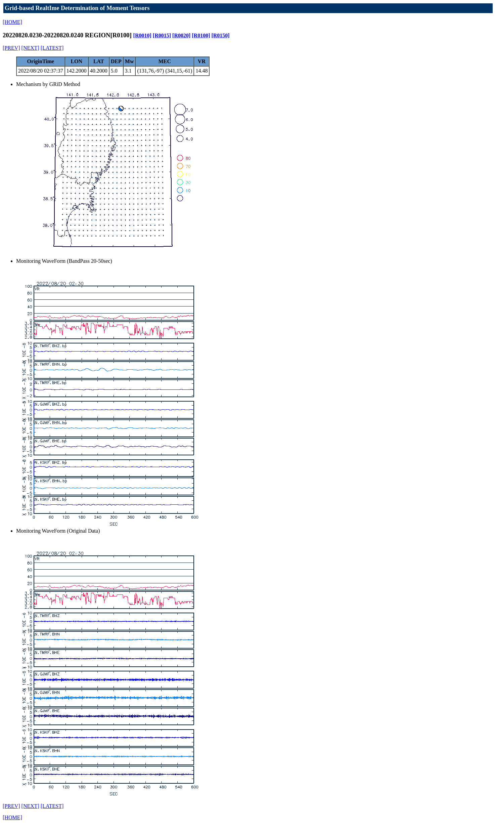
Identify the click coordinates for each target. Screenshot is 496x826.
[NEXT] (30, 48)
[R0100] (201, 35)
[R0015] (162, 35)
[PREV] (11, 48)
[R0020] (181, 35)
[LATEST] (52, 48)
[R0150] (220, 35)
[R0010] (142, 35)
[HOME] (12, 22)
